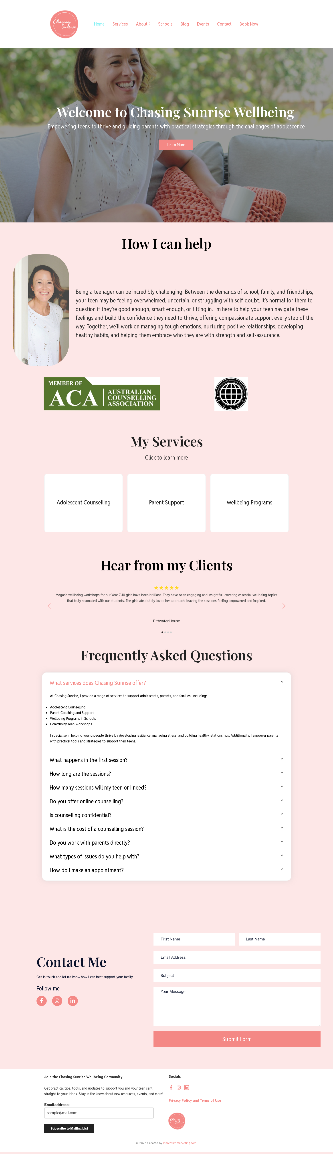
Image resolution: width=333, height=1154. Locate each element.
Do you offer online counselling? (86, 803)
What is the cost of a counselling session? (97, 831)
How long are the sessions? (80, 776)
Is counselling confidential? (80, 817)
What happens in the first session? (88, 762)
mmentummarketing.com (180, 1145)
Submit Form (237, 1041)
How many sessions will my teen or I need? (98, 789)
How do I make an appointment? (87, 872)
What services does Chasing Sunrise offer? (98, 685)
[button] (167, 685)
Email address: (99, 1112)
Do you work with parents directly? (90, 844)
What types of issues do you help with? (94, 858)
